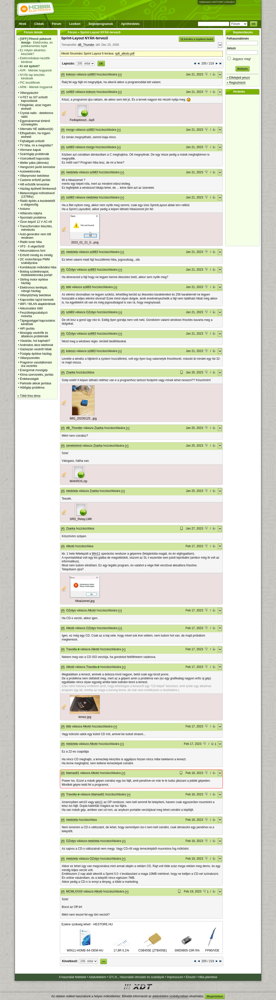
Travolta (71, 649)
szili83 (91, 74)
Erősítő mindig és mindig (36, 255)
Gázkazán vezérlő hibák (36, 349)
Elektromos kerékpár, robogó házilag (34, 289)
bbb (68, 287)
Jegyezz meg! (242, 58)
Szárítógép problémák (34, 154)
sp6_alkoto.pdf (125, 53)
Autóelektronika (30, 171)
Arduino (25, 209)
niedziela (72, 172)
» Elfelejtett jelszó (238, 77)
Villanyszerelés (30, 358)
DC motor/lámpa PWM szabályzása (35, 261)
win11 (99, 802)
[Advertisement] (244, 170)
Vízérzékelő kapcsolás (34, 158)
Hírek (22, 24)
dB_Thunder (86, 45)
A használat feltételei (72, 977)
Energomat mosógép (33, 370)
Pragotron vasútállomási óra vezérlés (36, 364)
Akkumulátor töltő (31, 308)
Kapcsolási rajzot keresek (37, 299)
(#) (63, 74)
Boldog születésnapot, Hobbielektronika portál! (36, 273)
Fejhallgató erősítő (32, 141)
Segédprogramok (101, 24)
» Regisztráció (236, 82)
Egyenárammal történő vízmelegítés (35, 122)
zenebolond (74, 445)
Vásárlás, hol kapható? (35, 341)
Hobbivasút (204, 2)
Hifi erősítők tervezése (34, 184)
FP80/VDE (212, 948)
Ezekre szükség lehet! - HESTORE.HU (87, 924)
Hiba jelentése (207, 977)
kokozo (71, 74)
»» (103, 961)
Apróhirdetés (130, 24)
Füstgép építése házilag (35, 353)
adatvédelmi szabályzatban (170, 996)
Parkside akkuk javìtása (35, 383)
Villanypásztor (29, 93)
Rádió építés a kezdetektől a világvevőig (37, 202)
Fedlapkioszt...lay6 (82, 120)
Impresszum (175, 977)
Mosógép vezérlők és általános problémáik (34, 334)
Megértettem (215, 996)
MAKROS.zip (78, 481)
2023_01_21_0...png (84, 242)
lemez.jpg (85, 717)
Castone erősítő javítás (35, 180)
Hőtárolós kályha (31, 213)
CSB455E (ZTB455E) (152, 948)
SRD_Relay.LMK (81, 519)
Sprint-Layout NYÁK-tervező (84, 38)
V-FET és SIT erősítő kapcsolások (34, 99)
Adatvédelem (97, 977)
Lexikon (74, 24)
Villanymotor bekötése (34, 175)
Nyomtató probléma (33, 217)
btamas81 (72, 773)
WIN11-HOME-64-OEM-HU (85, 948)
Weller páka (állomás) (34, 163)
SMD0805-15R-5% (187, 948)
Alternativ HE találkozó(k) (36, 129)
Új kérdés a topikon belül (197, 39)
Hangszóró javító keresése (37, 167)
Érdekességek (29, 379)
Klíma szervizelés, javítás (36, 374)
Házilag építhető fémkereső (38, 188)
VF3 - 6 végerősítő (32, 246)
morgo (70, 129)
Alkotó (70, 546)
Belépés (242, 68)
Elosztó (190, 977)
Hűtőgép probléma (32, 387)
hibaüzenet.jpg (84, 601)
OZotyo (71, 269)
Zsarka (70, 372)
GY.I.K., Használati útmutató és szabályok (136, 977)
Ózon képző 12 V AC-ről (36, 222)
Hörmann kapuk (30, 150)
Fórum (56, 24)
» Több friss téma (28, 396)
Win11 (96, 553)
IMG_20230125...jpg (83, 418)
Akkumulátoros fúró (32, 250)
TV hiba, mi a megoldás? (36, 145)
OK (254, 23)
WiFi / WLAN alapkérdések (37, 304)
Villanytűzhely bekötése (35, 295)
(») (120, 74)
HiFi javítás (27, 328)
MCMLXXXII (74, 891)
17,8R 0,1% (121, 948)
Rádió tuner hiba (31, 242)
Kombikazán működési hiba (38, 267)
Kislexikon (230, 2)
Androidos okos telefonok (36, 345)
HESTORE (217, 2)
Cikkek (39, 24)
